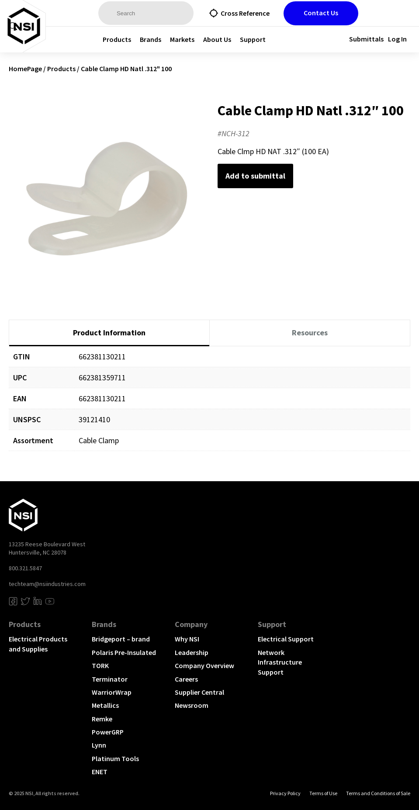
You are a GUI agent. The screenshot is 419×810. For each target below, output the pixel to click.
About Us (217, 39)
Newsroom (191, 705)
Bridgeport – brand (121, 638)
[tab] (109, 333)
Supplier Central (199, 692)
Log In (397, 38)
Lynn (99, 745)
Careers (186, 679)
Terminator (110, 679)
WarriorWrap (112, 692)
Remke (102, 718)
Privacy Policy (285, 793)
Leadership (191, 652)
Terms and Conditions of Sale (378, 793)
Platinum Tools (115, 758)
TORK (100, 665)
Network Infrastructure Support (280, 662)
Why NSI (187, 638)
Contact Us (321, 12)
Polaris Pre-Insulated (124, 652)
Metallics (105, 705)
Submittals (366, 38)
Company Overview (204, 665)
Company (191, 624)
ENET (99, 771)
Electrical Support (286, 638)
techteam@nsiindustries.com (47, 584)
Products (117, 39)
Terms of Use (323, 793)
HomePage (25, 68)
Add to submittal (255, 176)
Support (253, 39)
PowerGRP (108, 731)
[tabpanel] (209, 405)
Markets (182, 39)
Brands (150, 39)
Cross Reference (245, 13)
